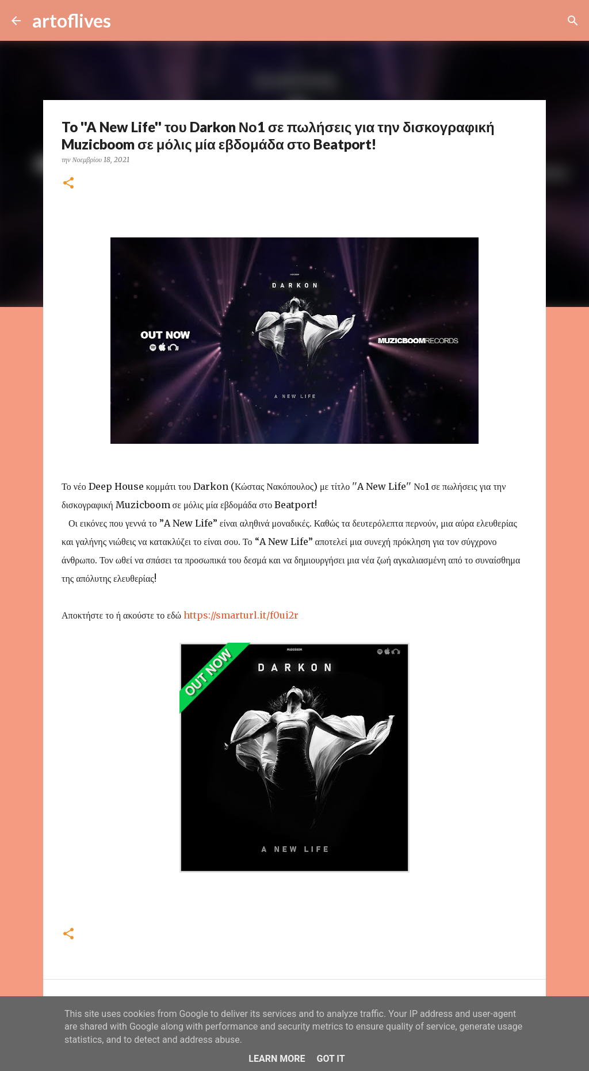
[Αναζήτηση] (127, 20)
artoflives (71, 20)
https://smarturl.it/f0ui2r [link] (241, 615)
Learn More (276, 1058)
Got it (330, 1058)
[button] (68, 183)
